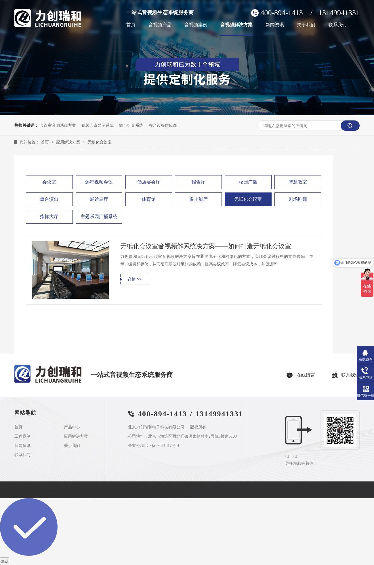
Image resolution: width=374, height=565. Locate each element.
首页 (131, 24)
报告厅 (198, 181)
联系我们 (337, 24)
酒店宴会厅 (148, 181)
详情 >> (135, 279)
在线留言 (306, 375)
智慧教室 (298, 181)
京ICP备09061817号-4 (160, 445)
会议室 (49, 181)
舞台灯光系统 (131, 125)
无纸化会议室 (99, 142)
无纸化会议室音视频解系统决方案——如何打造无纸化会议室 (205, 246)
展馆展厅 (99, 199)
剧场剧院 (298, 199)
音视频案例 (195, 24)
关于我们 (306, 24)
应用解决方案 (68, 142)
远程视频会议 (99, 181)
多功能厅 (198, 199)
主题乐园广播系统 (99, 216)
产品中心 (72, 427)
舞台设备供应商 (163, 125)
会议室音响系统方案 (58, 125)
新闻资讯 (275, 24)
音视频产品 (159, 24)
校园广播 (248, 181)
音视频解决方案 (236, 24)
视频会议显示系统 (97, 125)
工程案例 (22, 436)
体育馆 (149, 199)
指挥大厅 (49, 216)
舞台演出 (49, 199)
